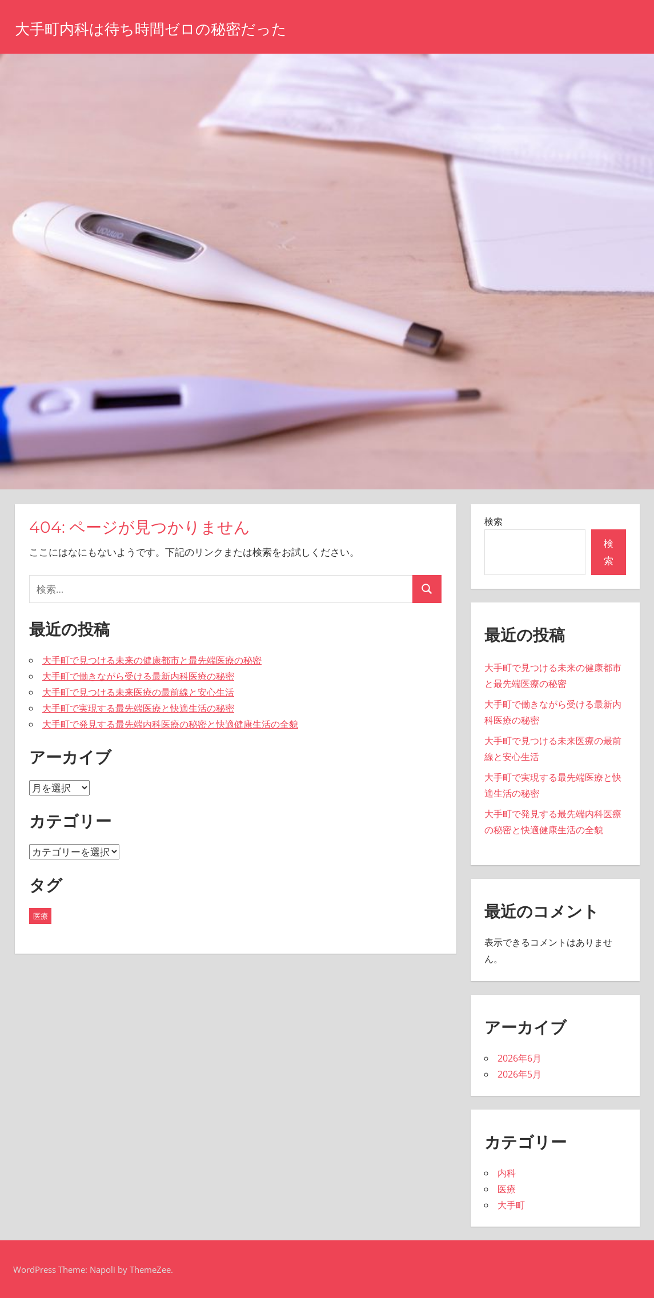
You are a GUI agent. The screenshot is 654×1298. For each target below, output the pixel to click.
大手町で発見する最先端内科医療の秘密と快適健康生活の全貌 (170, 724)
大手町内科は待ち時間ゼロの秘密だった (181, 28)
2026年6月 (519, 1058)
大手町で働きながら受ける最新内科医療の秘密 (138, 676)
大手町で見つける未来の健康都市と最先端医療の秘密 (152, 660)
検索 (493, 521)
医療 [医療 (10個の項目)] (40, 916)
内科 (506, 1173)
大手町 (511, 1205)
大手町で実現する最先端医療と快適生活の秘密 (138, 708)
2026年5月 (519, 1074)
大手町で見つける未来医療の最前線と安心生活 (138, 692)
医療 (506, 1189)
